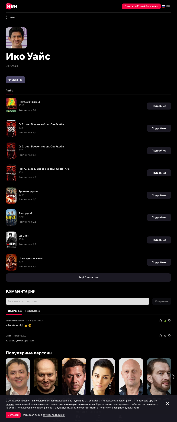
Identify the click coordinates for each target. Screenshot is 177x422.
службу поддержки (54, 414)
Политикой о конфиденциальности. (119, 407)
